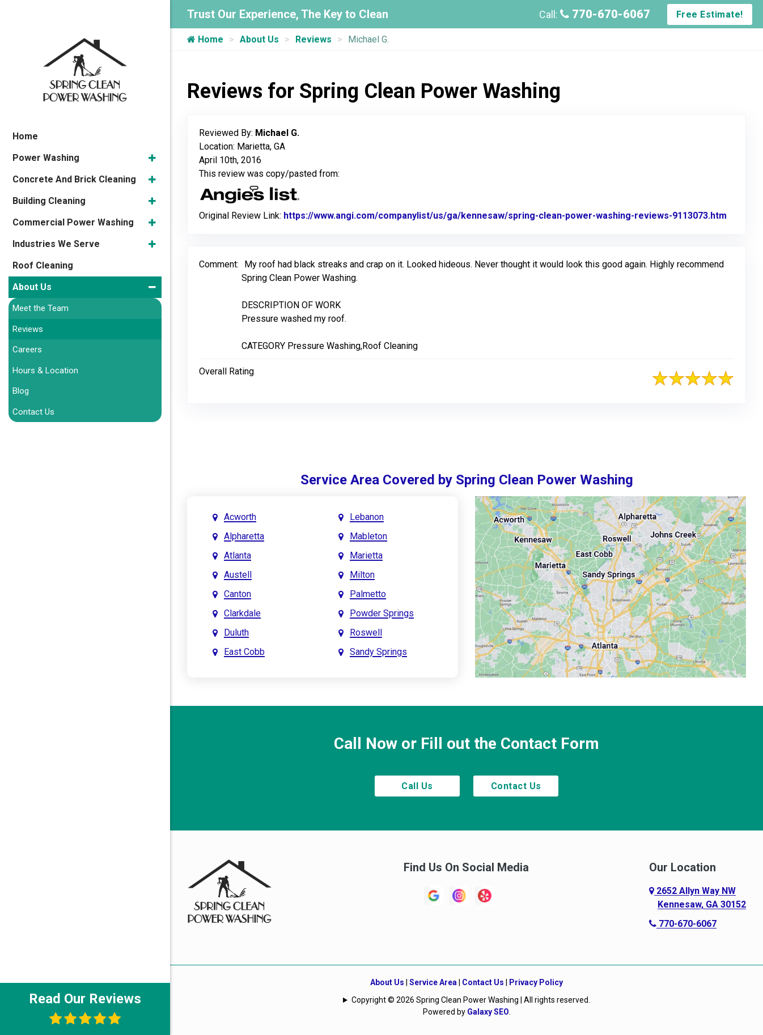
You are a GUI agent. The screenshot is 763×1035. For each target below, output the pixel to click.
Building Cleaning (49, 172)
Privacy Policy (536, 982)
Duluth (236, 632)
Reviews (313, 39)
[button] (152, 129)
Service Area (433, 982)
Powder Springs (382, 613)
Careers (27, 321)
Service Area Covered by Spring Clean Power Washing (466, 480)
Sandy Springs (378, 651)
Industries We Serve (56, 215)
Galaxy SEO (488, 1011)
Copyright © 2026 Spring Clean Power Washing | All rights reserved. (470, 999)
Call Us (417, 786)
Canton (237, 594)
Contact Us (516, 786)
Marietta (366, 555)
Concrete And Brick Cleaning (74, 150)
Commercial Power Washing (73, 193)
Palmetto (368, 594)
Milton (362, 574)
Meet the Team (40, 279)
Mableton (368, 536)
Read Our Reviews (85, 1008)
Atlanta (237, 555)
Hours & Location (45, 342)
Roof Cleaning (42, 236)
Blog (20, 362)
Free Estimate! (709, 14)
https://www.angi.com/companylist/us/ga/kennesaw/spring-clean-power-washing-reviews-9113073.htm (505, 215)
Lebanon (367, 517)
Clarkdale (242, 613)
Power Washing (45, 128)
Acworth (240, 517)
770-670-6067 (605, 14)
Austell (238, 574)
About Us (259, 39)
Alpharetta (244, 536)
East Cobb (244, 651)
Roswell (366, 632)
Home (205, 39)
